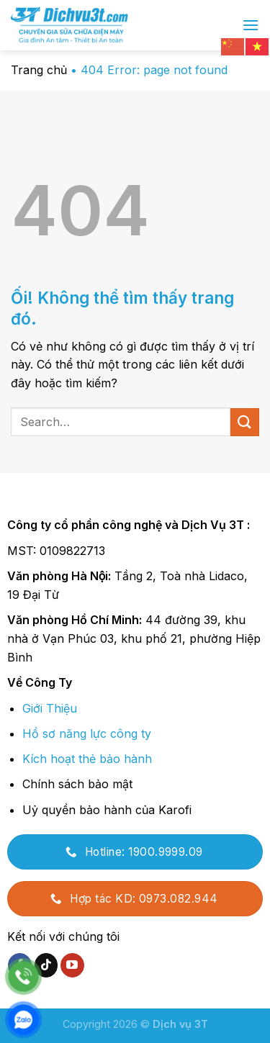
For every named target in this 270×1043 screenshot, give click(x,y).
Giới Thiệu (49, 708)
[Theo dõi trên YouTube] (72, 965)
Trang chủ (39, 70)
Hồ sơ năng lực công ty (86, 733)
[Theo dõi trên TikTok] (46, 965)
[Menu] (250, 24)
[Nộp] (244, 422)
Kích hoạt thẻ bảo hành (87, 758)
